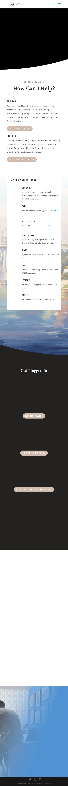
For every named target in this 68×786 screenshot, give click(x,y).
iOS (49, 210)
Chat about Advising (19, 128)
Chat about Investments (21, 159)
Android (56, 210)
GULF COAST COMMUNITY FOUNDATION (34, 489)
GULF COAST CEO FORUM (34, 453)
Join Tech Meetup (34, 416)
